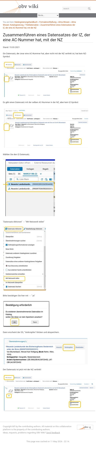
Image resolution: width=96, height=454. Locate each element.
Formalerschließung (47, 22)
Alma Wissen (63, 22)
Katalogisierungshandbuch (26, 22)
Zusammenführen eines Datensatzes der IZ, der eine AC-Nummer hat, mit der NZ (46, 37)
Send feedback (53, 432)
